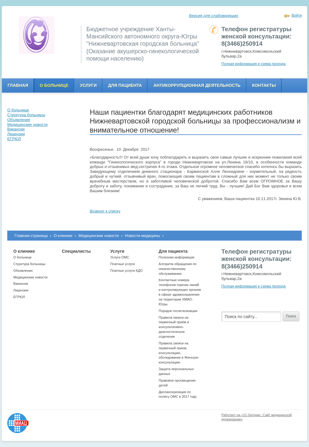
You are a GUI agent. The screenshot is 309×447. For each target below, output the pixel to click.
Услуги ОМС (119, 257)
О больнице (54, 85)
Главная (18, 85)
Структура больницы (29, 264)
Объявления (23, 270)
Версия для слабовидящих (213, 15)
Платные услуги (122, 264)
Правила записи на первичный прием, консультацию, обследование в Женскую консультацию (178, 352)
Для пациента (125, 85)
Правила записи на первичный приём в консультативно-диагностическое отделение (174, 327)
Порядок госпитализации (178, 311)
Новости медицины (142, 235)
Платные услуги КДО (126, 270)
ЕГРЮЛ (19, 297)
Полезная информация (176, 257)
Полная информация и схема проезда (253, 64)
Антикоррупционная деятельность (197, 85)
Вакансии (20, 283)
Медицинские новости (98, 235)
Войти (296, 15)
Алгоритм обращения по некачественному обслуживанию (178, 268)
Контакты (264, 85)
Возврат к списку (105, 211)
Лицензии (20, 290)
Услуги (88, 85)
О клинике (63, 235)
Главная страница (31, 235)
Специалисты (76, 251)
